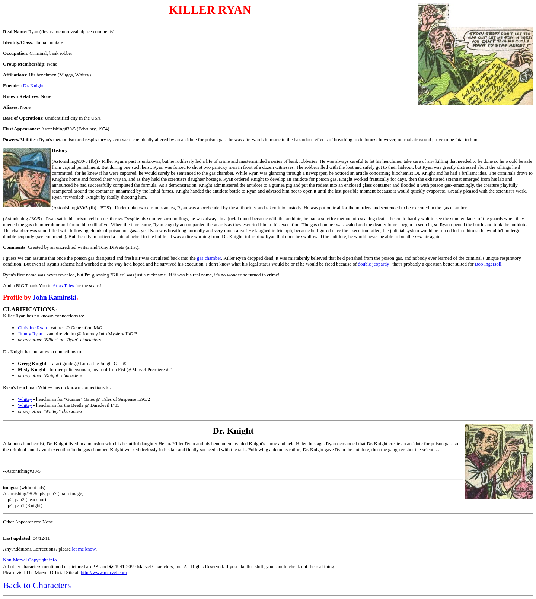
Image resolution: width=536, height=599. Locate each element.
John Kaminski (55, 297)
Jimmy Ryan (30, 333)
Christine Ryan (32, 327)
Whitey (25, 399)
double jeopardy (373, 264)
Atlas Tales (63, 285)
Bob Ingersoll (488, 264)
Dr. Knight (33, 85)
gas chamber (209, 258)
